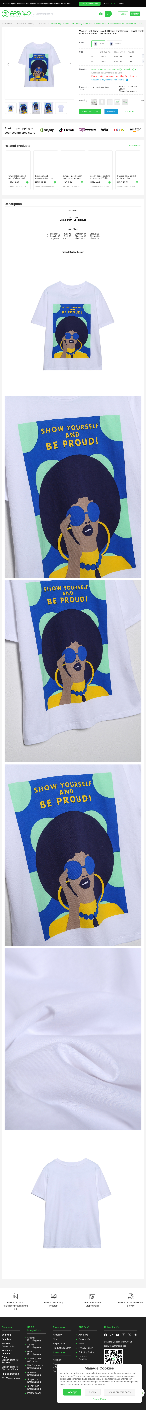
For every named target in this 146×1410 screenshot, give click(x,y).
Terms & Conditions (84, 1357)
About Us (83, 1335)
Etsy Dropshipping (34, 1352)
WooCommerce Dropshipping (35, 1366)
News (81, 1343)
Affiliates (57, 1360)
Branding (83, 100)
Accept (72, 1392)
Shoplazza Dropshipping (34, 1380)
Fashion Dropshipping (8, 1344)
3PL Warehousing (11, 1378)
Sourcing (6, 1335)
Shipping (83, 69)
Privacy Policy (99, 1399)
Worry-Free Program (7, 1351)
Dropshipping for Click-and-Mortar (10, 1368)
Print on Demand (10, 1374)
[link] (7, 23)
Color (81, 42)
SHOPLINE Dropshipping (34, 1387)
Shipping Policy (86, 1352)
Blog (55, 1339)
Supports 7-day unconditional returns (109, 80)
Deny (92, 1392)
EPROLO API (34, 1393)
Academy (57, 1335)
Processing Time (84, 88)
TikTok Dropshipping (34, 1345)
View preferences (120, 1392)
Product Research (62, 1348)
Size (81, 52)
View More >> (135, 146)
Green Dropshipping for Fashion (10, 1360)
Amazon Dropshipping (34, 1373)
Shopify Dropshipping (34, 1339)
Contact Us (84, 1339)
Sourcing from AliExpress (34, 1359)
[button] (144, 56)
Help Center (59, 1343)
